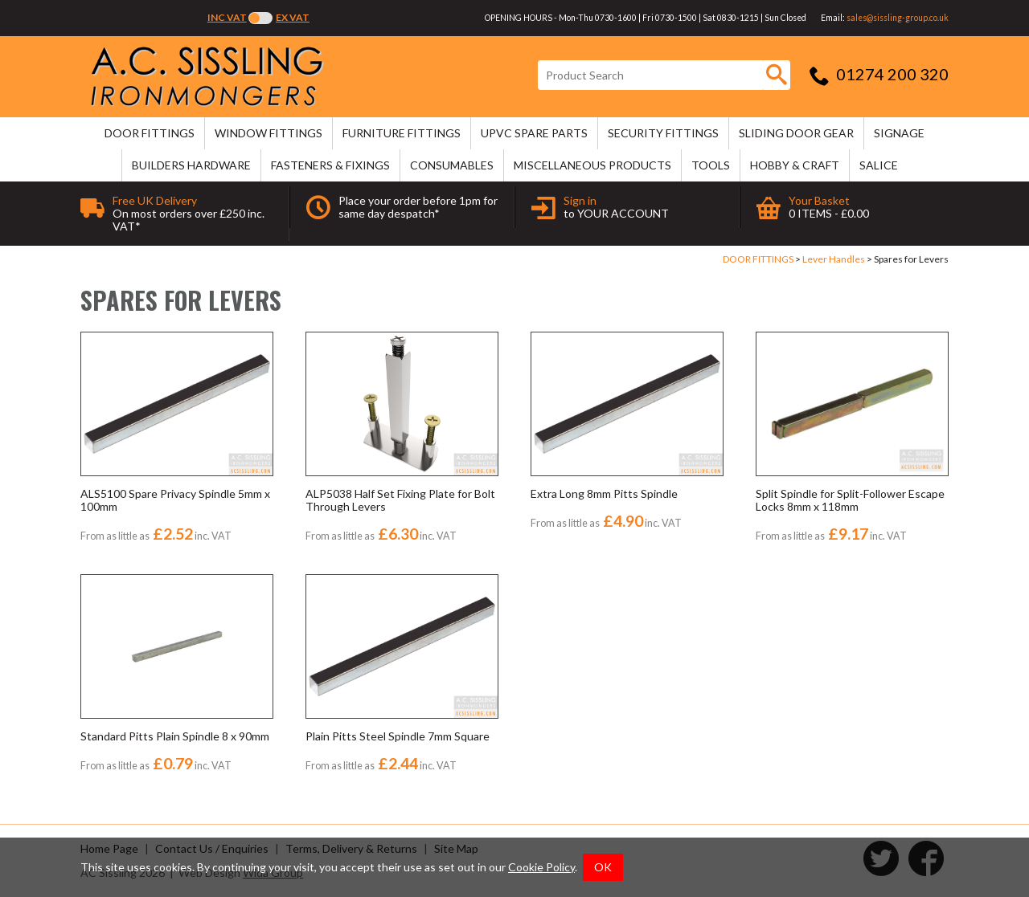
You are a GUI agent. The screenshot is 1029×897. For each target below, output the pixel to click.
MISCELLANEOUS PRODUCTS (592, 165)
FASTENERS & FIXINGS (330, 165)
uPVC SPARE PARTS (534, 133)
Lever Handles (833, 259)
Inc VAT (227, 17)
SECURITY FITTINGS (663, 133)
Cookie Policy (541, 867)
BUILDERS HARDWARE (191, 165)
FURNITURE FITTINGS (401, 133)
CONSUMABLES (452, 165)
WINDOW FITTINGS (268, 133)
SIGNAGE (899, 133)
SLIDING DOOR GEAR (796, 133)
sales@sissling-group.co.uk (898, 17)
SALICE (878, 165)
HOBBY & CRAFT (794, 165)
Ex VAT (293, 17)
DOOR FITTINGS (150, 133)
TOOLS (710, 165)
